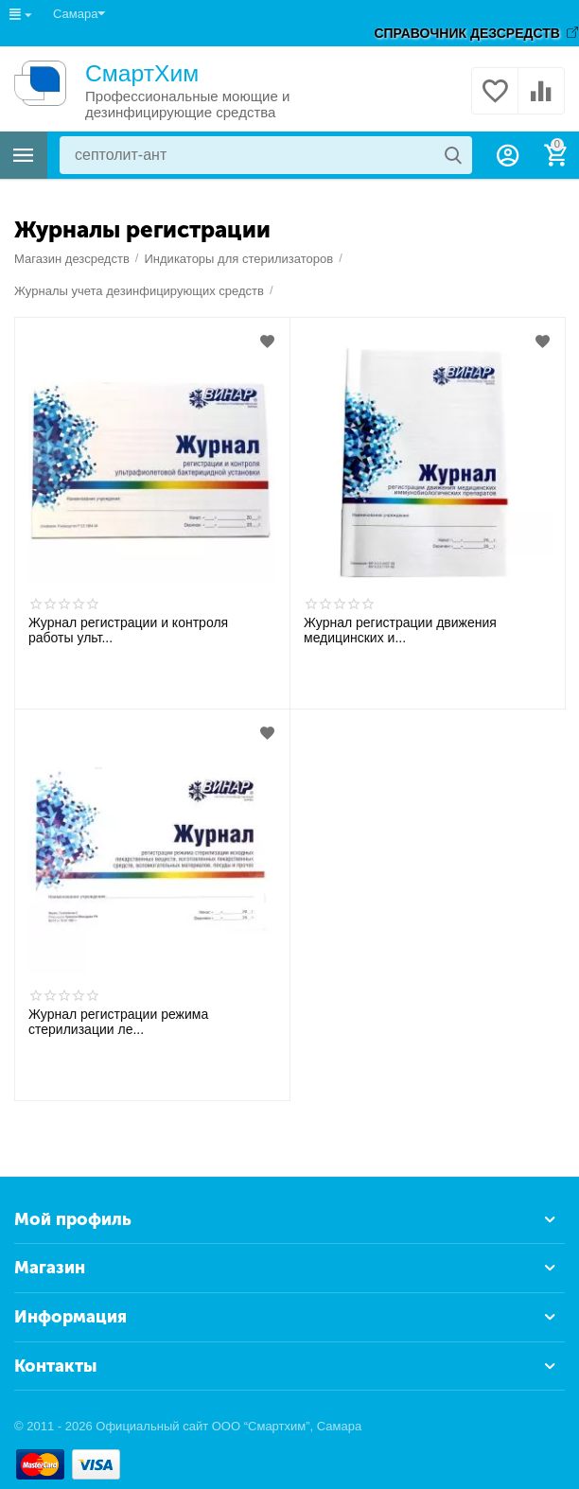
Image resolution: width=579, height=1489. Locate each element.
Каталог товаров (23, 155)
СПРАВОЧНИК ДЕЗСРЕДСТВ (467, 33)
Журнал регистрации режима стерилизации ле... (118, 1022)
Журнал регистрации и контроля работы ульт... (128, 630)
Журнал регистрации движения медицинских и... (400, 630)
